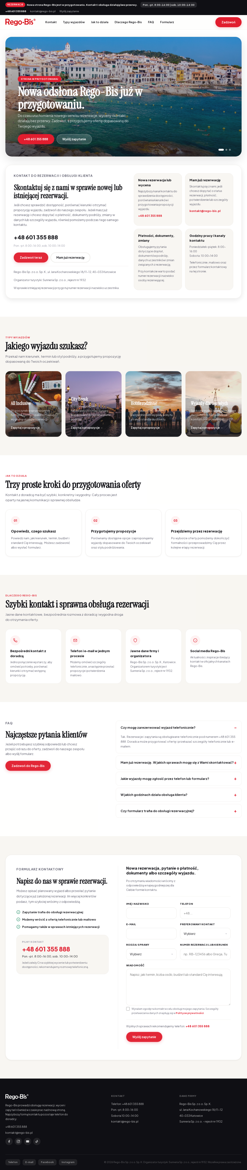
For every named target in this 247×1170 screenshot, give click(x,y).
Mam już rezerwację (70, 262)
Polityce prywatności (190, 1018)
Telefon (186, 908)
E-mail (131, 929)
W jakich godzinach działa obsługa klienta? (154, 800)
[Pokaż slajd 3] (230, 150)
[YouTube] (27, 1141)
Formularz (167, 22)
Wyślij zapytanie (69, 11)
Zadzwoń (228, 22)
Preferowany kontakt (197, 929)
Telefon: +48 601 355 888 (127, 1104)
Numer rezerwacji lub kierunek (204, 949)
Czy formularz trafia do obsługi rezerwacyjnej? (157, 816)
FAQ (151, 22)
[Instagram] (18, 1141)
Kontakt (51, 22)
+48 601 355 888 (15, 11)
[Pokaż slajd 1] (221, 150)
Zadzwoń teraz (31, 262)
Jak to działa (99, 22)
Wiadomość (135, 970)
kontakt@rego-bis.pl (43, 11)
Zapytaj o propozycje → (27, 432)
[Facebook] (9, 1141)
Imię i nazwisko (137, 908)
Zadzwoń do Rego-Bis (28, 770)
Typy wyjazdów (74, 22)
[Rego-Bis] (20, 22)
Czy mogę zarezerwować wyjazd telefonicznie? (158, 733)
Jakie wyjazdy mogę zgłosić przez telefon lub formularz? (165, 784)
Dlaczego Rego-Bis (128, 22)
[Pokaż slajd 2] (226, 150)
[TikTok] (37, 1141)
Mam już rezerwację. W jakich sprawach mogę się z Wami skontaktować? (177, 768)
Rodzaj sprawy (137, 949)
